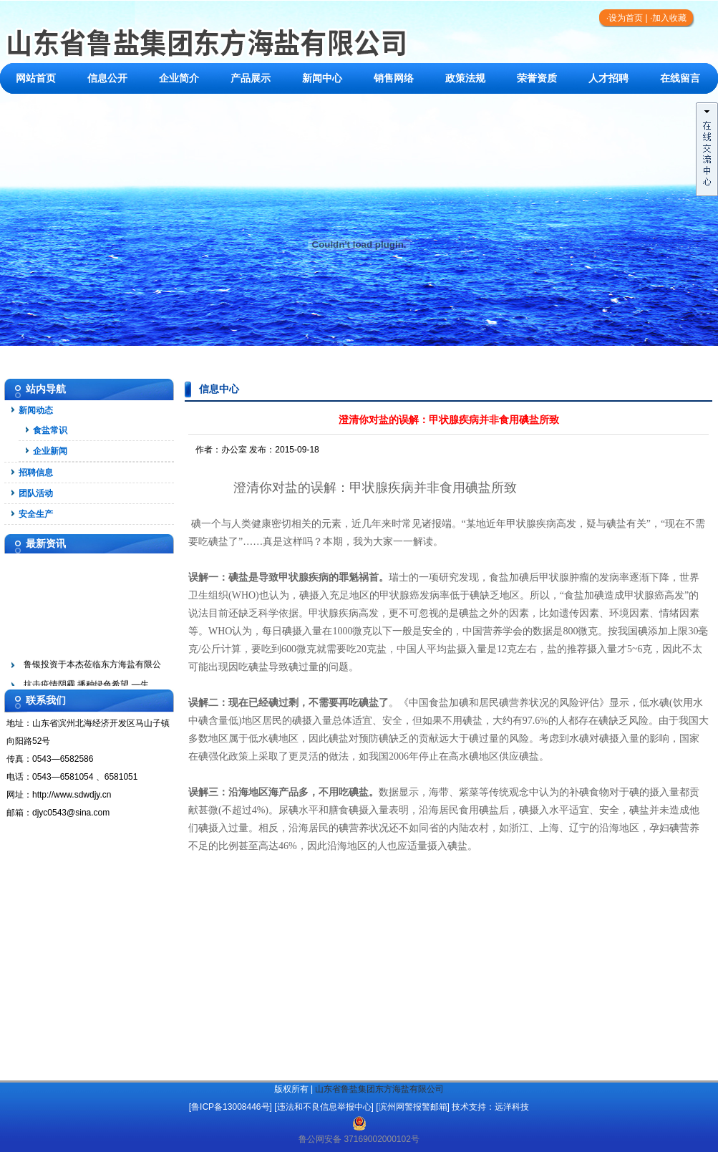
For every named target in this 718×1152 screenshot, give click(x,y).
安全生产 (36, 514)
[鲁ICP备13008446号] (230, 1107)
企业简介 (179, 78)
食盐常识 (50, 430)
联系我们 (36, 109)
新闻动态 (36, 410)
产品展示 (251, 78)
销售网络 (394, 78)
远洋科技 (512, 1107)
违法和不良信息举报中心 (324, 1107)
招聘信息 (36, 473)
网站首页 (36, 78)
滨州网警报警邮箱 (413, 1107)
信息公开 (107, 78)
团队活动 (36, 493)
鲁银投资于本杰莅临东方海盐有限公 (92, 675)
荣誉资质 (537, 78)
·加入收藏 (668, 18)
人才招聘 (608, 78)
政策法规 (465, 78)
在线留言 (680, 78)
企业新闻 (50, 451)
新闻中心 (322, 78)
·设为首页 (624, 18)
